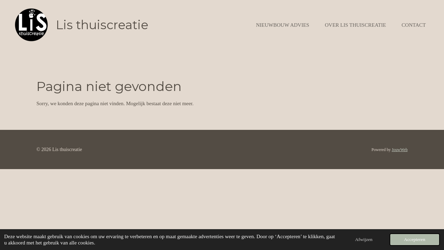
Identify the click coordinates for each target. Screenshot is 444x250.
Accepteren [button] (414, 239)
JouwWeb (400, 150)
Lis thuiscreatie (102, 24)
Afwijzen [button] (364, 239)
